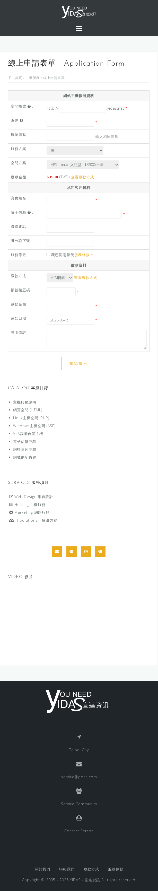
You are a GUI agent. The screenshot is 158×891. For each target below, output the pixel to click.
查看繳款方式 (82, 176)
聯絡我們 (67, 869)
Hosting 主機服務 (27, 504)
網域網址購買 (24, 457)
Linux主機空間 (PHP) (31, 417)
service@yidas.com (79, 776)
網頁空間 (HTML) (27, 409)
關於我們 (42, 869)
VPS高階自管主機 (28, 433)
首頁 (18, 77)
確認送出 (78, 363)
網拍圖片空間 (24, 449)
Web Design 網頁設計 (31, 496)
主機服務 (32, 77)
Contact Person (79, 830)
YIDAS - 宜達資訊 (85, 879)
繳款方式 (91, 869)
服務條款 (82, 254)
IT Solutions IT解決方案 (33, 520)
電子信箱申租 (24, 441)
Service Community (79, 803)
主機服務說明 (24, 402)
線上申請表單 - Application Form (66, 64)
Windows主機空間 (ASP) (34, 425)
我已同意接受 (70, 254)
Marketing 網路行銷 (29, 512)
